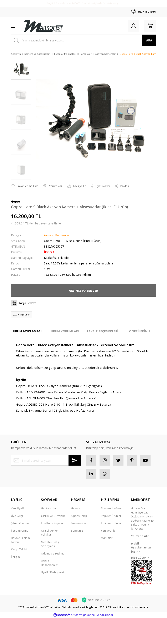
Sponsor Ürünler (111, 508)
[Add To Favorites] (24, 186)
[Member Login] (133, 26)
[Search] (83, 40)
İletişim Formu (19, 530)
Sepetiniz (77, 530)
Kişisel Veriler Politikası (49, 533)
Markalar (106, 538)
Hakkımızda (48, 508)
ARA (149, 40)
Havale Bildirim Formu (20, 540)
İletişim (15, 557)
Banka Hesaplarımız (49, 563)
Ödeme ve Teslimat (53, 553)
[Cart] (150, 26)
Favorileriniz (78, 523)
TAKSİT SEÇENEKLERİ (102, 331)
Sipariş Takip (79, 516)
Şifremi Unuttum (21, 523)
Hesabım (76, 508)
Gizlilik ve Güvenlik (53, 516)
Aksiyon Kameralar (56, 235)
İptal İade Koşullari (53, 523)
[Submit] (75, 460)
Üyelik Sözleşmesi (52, 572)
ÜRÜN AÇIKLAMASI (27, 331)
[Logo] (43, 26)
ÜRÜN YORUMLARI (65, 331)
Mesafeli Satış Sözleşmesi (50, 544)
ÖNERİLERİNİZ (140, 331)
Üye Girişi (17, 516)
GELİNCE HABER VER (83, 291)
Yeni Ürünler (109, 530)
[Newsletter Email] (46, 460)
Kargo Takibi (19, 549)
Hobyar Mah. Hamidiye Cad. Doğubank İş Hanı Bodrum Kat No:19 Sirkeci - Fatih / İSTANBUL (142, 518)
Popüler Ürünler (111, 516)
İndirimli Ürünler (111, 523)
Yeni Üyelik (18, 508)
